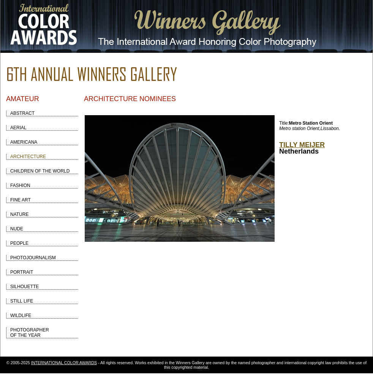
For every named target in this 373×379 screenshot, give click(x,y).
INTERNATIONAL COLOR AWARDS (64, 362)
